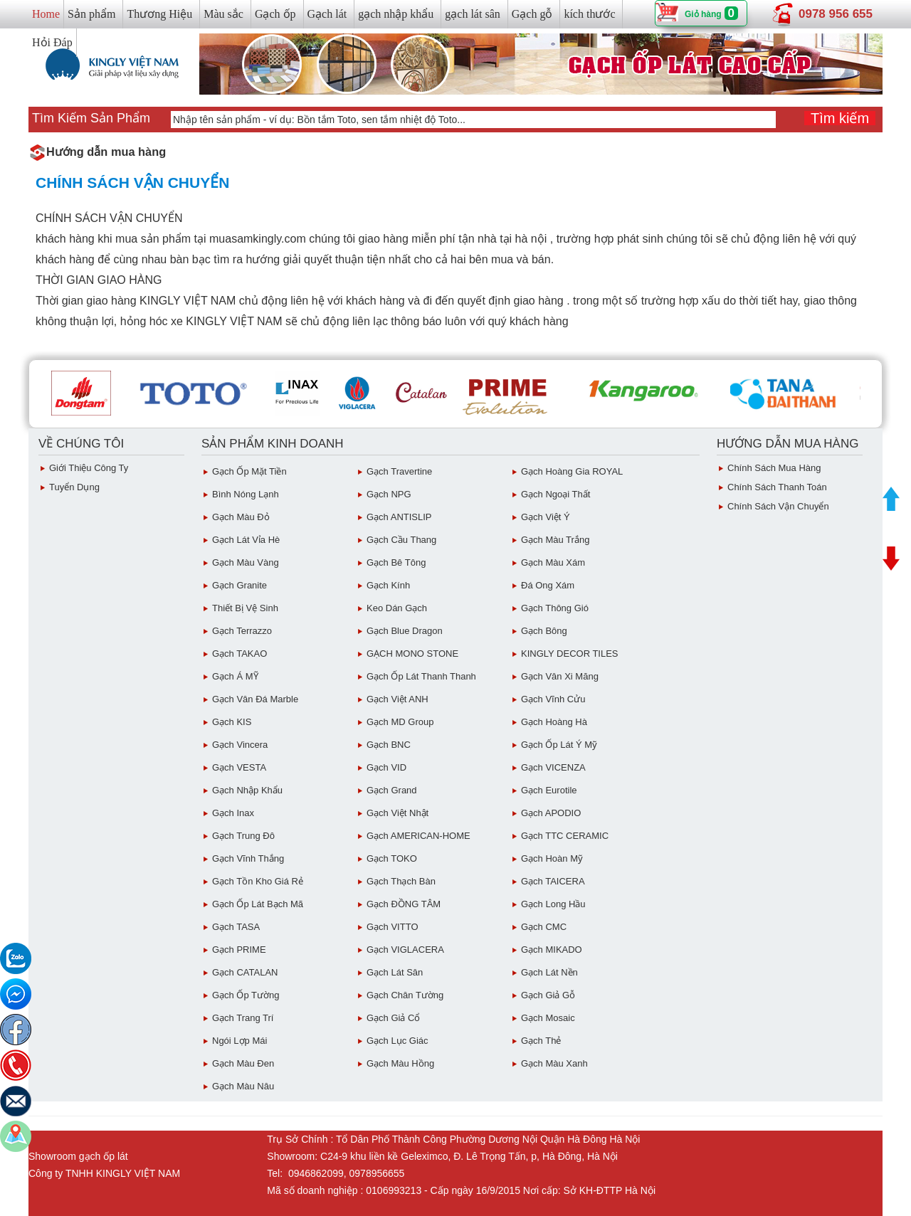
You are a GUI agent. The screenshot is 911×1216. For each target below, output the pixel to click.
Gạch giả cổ (393, 1018)
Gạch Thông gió (555, 608)
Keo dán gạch (397, 608)
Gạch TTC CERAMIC (565, 835)
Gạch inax (233, 813)
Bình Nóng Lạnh (245, 494)
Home (46, 14)
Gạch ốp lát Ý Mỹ (559, 744)
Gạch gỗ (532, 14)
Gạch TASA (236, 926)
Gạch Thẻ (541, 1040)
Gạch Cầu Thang (401, 539)
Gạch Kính (388, 585)
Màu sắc (223, 14)
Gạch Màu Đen (243, 1063)
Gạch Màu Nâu (243, 1086)
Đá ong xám (547, 585)
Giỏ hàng (703, 14)
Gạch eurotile (549, 790)
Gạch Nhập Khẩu (247, 790)
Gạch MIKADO (551, 949)
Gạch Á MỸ (235, 676)
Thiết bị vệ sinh (245, 608)
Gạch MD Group (400, 722)
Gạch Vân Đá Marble (255, 699)
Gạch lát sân (395, 972)
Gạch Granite (239, 585)
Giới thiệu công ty (88, 467)
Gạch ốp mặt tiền (249, 471)
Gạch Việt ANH (397, 699)
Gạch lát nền (549, 972)
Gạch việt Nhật (397, 813)
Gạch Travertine (399, 471)
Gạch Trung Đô (243, 835)
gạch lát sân (472, 14)
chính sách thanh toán (777, 487)
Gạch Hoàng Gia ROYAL (572, 471)
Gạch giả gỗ (548, 995)
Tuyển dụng (74, 487)
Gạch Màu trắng (555, 539)
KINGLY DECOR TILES (569, 653)
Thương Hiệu (159, 14)
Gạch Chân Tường (405, 995)
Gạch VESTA (239, 767)
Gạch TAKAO (239, 653)
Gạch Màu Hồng (400, 1063)
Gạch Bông (544, 630)
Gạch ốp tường (245, 995)
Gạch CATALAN (245, 972)
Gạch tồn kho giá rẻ (257, 881)
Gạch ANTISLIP (399, 517)
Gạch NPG (389, 494)
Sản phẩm (91, 14)
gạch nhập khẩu (395, 14)
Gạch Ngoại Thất (555, 494)
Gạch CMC (544, 926)
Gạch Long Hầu (553, 904)
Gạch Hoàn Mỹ (552, 858)
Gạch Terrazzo (242, 630)
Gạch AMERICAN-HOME (418, 835)
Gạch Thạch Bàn (401, 881)
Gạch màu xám (553, 562)
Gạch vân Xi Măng (560, 676)
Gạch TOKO (392, 858)
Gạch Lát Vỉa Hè (246, 539)
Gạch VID (386, 767)
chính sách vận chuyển (778, 506)
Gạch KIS (231, 722)
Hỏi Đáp (52, 42)
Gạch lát (327, 14)
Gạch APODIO (551, 813)
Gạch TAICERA (553, 881)
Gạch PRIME (239, 949)
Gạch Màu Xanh (554, 1063)
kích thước (589, 14)
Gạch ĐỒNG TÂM (404, 904)
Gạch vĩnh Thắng (248, 858)
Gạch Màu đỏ (241, 517)
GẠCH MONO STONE (412, 653)
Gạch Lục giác (397, 1040)
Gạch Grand (392, 790)
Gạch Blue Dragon (405, 630)
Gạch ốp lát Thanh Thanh (421, 676)
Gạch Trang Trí (242, 1018)
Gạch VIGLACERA (405, 949)
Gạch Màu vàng (245, 562)
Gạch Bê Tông (396, 562)
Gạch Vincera (240, 744)
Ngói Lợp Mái (239, 1040)
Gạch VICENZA (553, 767)
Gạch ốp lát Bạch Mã (257, 904)
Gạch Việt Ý (545, 517)
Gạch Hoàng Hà (554, 722)
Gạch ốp (275, 14)
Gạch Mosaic (548, 1018)
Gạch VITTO (392, 926)
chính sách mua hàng (774, 467)
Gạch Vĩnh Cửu (553, 699)
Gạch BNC (389, 744)
